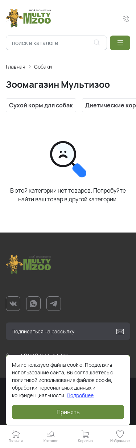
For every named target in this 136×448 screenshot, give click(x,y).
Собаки (43, 66)
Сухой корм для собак (41, 105)
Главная (15, 66)
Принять (68, 412)
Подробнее (80, 395)
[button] (120, 43)
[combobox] (56, 43)
